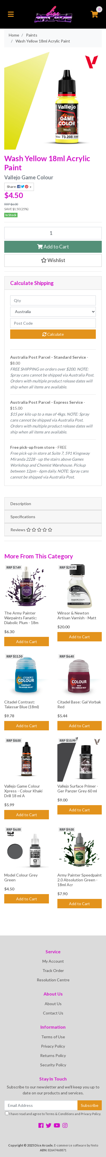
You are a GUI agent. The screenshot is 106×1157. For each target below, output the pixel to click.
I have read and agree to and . (53, 1113)
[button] (53, 260)
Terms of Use (53, 1036)
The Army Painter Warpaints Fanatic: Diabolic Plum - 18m (21, 618)
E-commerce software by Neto (76, 1145)
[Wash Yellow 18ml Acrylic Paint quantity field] (53, 233)
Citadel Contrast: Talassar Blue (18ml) (21, 704)
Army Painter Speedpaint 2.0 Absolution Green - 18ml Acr (79, 880)
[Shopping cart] (94, 14)
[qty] (53, 300)
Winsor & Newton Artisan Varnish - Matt (76, 615)
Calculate (53, 334)
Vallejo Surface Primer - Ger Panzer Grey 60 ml (77, 788)
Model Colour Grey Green (21, 877)
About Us (53, 1003)
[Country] (53, 312)
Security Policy (53, 1064)
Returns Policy (53, 1055)
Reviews (31, 529)
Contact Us (53, 1013)
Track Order (53, 970)
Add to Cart (53, 247)
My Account (53, 961)
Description (20, 503)
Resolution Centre (53, 979)
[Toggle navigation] (10, 14)
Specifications (22, 516)
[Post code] (53, 323)
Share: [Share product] (18, 186)
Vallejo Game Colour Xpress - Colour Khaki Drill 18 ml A (23, 791)
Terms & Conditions (59, 1114)
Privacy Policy (53, 1046)
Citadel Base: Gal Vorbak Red (79, 704)
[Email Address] (41, 1105)
